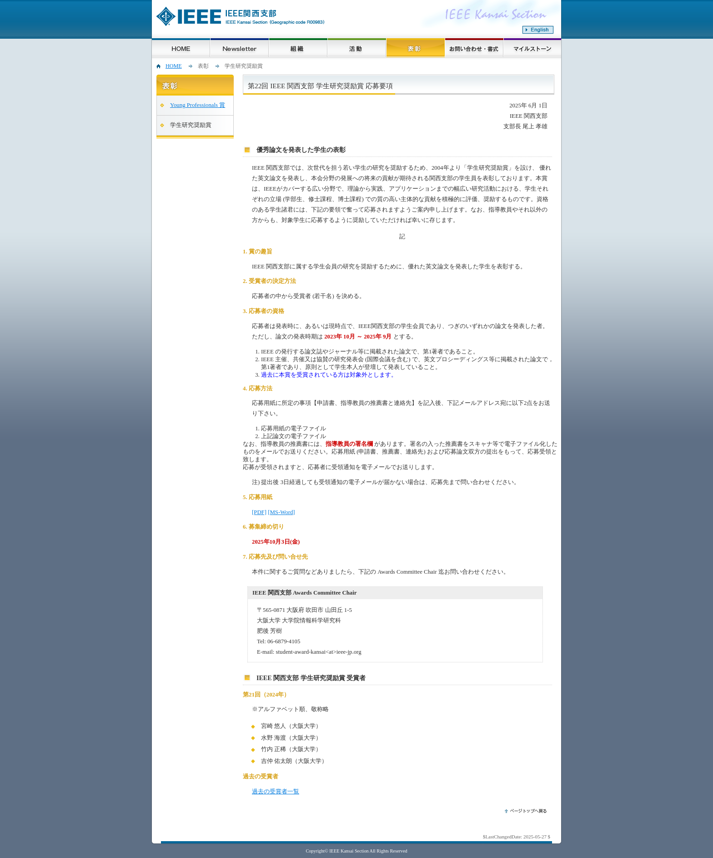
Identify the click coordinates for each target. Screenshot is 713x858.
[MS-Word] (281, 512)
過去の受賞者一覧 (275, 791)
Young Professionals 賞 (197, 105)
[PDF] (259, 512)
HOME (174, 66)
